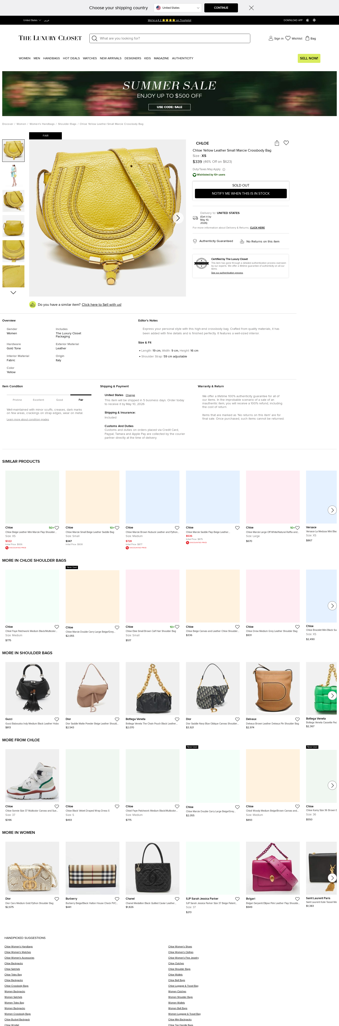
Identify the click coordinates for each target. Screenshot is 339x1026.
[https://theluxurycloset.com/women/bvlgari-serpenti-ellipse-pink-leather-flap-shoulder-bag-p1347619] (273, 873)
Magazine (161, 58)
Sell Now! (309, 58)
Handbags (51, 58)
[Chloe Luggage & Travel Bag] (251, 987)
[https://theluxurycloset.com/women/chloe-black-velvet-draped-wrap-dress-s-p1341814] (92, 783)
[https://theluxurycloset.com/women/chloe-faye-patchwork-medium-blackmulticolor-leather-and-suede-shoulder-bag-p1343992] (32, 604)
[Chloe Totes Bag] (86, 976)
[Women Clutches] (251, 993)
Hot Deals (71, 58)
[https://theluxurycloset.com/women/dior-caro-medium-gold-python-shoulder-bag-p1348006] (32, 873)
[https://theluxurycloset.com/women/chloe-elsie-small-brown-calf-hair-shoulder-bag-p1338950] (152, 604)
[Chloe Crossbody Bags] (86, 987)
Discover (7, 124)
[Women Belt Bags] (251, 1010)
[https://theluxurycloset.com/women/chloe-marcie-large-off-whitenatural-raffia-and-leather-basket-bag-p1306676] (273, 505)
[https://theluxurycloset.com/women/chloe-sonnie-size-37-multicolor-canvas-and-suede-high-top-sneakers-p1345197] (32, 783)
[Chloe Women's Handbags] (86, 948)
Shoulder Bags (67, 124)
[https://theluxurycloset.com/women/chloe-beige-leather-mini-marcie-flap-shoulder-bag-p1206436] (32, 508)
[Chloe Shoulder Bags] (251, 970)
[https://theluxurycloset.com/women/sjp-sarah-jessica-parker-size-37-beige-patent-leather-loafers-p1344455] (213, 876)
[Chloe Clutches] (251, 965)
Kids (147, 58)
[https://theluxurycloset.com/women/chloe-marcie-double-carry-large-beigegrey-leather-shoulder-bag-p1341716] (92, 601)
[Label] (173, 38)
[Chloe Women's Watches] (86, 954)
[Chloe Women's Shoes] (251, 948)
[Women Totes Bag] (86, 1004)
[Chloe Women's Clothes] (251, 954)
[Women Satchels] (86, 999)
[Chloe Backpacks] (86, 965)
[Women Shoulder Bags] (251, 999)
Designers (133, 58)
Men (37, 58)
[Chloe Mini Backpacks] (251, 1021)
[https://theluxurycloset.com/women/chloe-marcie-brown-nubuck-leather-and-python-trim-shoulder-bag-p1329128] (152, 508)
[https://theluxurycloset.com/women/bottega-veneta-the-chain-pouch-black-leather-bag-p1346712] (152, 693)
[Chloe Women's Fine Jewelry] (251, 959)
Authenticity (182, 58)
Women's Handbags (42, 124)
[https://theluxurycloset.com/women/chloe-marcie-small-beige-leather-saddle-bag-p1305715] (92, 506)
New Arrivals (110, 58)
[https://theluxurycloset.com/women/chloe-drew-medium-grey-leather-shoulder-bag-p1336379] (273, 601)
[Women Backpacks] (86, 993)
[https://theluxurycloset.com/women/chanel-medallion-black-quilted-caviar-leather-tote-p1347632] (152, 873)
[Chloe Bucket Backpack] (86, 1021)
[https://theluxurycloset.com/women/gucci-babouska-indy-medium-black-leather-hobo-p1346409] (32, 693)
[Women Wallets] (251, 1004)
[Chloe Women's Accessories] (86, 959)
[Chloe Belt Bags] (251, 982)
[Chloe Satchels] (86, 970)
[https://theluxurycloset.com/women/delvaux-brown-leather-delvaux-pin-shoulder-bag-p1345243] (273, 693)
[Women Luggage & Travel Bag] (251, 1015)
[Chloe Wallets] (251, 976)
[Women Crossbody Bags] (86, 1015)
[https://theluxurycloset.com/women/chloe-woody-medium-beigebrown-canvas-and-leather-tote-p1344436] (273, 783)
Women (24, 58)
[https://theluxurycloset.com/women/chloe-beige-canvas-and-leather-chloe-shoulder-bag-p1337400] (213, 601)
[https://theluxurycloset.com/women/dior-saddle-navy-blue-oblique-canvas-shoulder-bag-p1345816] (213, 693)
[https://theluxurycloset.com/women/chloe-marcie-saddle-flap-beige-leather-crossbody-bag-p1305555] (213, 505)
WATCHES (90, 58)
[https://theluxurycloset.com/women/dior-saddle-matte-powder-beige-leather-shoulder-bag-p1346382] (92, 693)
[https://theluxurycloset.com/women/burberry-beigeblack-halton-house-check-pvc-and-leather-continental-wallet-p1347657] (92, 873)
